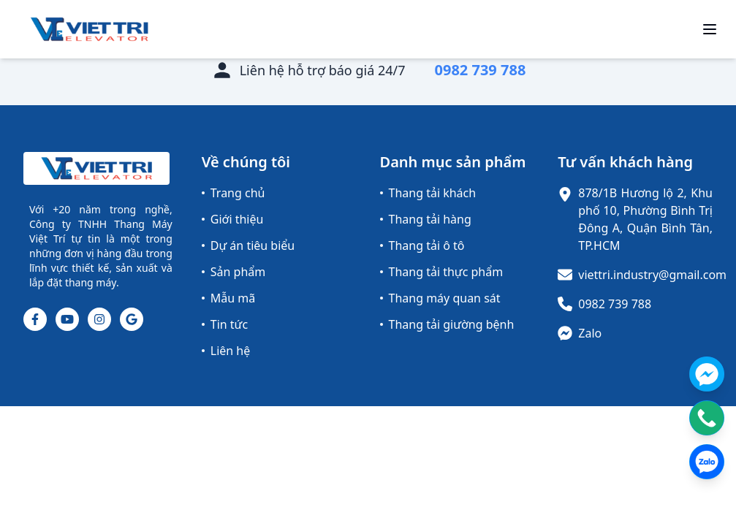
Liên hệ (226, 351)
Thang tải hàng (425, 219)
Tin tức (225, 324)
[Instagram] (99, 319)
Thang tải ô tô (422, 245)
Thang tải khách (428, 193)
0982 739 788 (614, 304)
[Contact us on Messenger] (706, 374)
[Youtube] (67, 319)
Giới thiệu (233, 219)
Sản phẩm (233, 272)
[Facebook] (35, 319)
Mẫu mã (228, 298)
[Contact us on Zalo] (706, 461)
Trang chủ (233, 193)
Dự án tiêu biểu (248, 245)
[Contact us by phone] (706, 417)
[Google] (131, 319)
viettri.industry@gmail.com (652, 275)
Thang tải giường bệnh (447, 324)
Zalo (590, 333)
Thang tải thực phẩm (442, 272)
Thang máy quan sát (440, 298)
